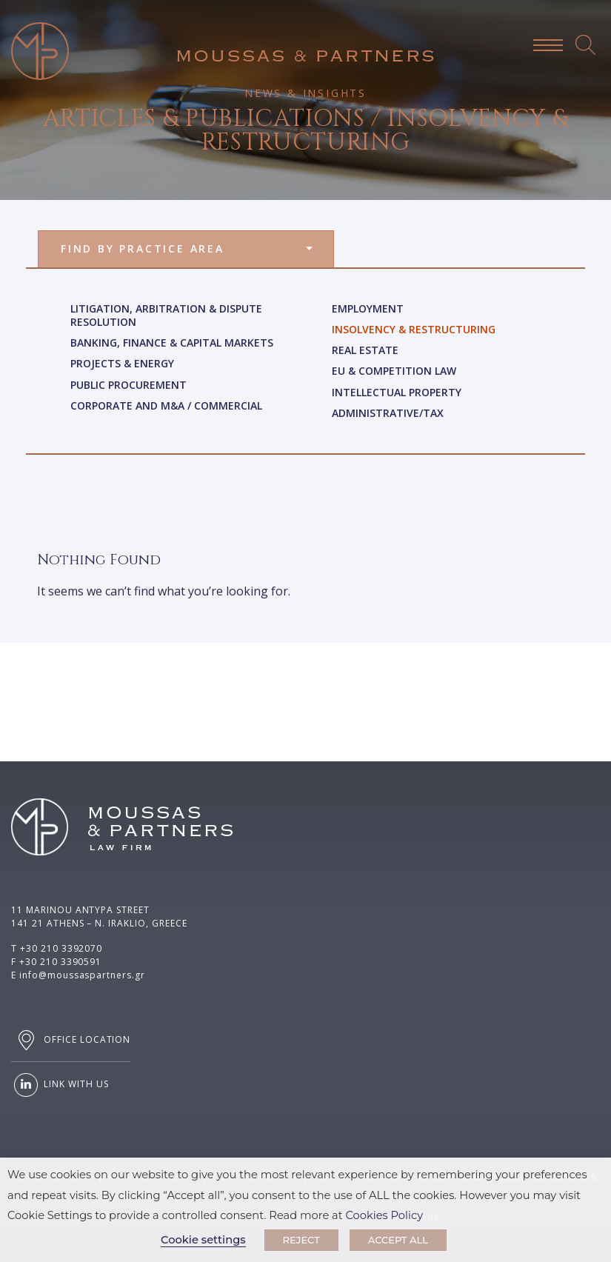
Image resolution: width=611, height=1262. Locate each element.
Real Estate (365, 350)
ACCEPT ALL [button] (398, 1240)
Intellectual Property (396, 392)
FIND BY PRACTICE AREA (142, 248)
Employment (368, 308)
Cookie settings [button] (203, 1239)
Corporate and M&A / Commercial (166, 405)
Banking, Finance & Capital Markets (171, 342)
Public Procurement (128, 385)
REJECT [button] (301, 1240)
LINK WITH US (59, 1085)
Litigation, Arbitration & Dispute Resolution (166, 315)
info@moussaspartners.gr (82, 975)
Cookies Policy (385, 1215)
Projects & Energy (122, 363)
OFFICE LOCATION (70, 1040)
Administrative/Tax (388, 413)
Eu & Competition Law (394, 371)
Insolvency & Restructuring (413, 329)
